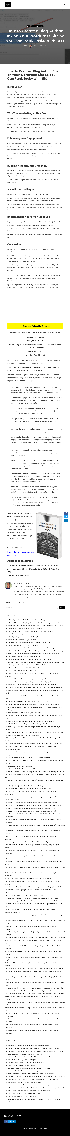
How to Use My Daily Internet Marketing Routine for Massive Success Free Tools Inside (32, 654)
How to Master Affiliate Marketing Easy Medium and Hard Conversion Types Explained (32, 623)
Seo (28, 23)
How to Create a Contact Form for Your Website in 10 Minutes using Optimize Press (31, 802)
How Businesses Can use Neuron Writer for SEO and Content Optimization (28, 758)
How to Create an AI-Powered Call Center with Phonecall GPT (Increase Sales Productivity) (33, 805)
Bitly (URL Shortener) (35, 341)
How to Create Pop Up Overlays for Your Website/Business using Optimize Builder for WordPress (35, 901)
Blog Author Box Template (35, 337)
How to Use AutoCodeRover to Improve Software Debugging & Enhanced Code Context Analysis (35, 651)
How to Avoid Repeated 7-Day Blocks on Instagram (20, 634)
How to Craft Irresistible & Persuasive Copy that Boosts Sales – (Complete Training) (31, 808)
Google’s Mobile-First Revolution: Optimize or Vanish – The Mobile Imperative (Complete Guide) (35, 937)
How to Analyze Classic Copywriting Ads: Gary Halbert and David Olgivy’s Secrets (30, 682)
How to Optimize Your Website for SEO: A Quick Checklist (22, 668)
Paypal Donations (34, 351)
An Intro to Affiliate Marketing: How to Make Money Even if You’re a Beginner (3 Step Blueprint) (34, 732)
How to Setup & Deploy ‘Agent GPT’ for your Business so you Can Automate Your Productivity (34, 988)
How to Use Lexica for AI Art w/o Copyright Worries (20, 640)
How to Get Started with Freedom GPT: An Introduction (22, 735)
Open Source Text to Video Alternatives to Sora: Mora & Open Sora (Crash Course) (30, 811)
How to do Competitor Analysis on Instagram (19, 766)
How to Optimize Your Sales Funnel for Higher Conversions (23, 713)
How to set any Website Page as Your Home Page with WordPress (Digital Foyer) (30, 842)
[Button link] (35, 326)
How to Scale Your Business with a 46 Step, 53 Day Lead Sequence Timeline (28, 788)
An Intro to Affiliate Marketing (19, 575)
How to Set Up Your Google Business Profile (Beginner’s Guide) (24, 895)
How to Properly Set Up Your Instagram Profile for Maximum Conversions (27, 642)
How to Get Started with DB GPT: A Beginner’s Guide (21, 670)
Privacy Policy (43, 1128)
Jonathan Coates (22, 583)
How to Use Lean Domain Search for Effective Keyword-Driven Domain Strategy (29, 648)
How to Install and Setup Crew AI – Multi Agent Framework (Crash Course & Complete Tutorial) (34, 772)
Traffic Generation (37, 23)
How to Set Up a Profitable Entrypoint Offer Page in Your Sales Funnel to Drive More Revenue (33, 687)
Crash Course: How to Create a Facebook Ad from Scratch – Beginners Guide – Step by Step (33, 743)
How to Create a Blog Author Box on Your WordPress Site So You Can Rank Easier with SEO (35, 35)
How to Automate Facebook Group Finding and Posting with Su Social (27, 701)
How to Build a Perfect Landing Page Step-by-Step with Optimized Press (27, 724)
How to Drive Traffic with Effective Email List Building (21, 645)
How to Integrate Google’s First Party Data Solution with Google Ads (26, 786)
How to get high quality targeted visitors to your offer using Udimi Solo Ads (33, 565)
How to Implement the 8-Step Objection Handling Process (23, 656)
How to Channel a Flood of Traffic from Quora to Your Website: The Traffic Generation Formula (34, 968)
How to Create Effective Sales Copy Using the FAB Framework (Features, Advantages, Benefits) (34, 662)
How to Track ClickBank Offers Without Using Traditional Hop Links (26, 679)
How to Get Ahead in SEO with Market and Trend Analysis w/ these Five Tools (29, 631)
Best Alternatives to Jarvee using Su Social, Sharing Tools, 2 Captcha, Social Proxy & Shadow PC (35, 993)
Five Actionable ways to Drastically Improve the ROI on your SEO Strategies (28, 878)
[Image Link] (49, 535)
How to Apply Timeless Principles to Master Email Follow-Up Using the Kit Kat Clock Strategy (34, 625)
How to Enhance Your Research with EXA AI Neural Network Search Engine (28, 659)
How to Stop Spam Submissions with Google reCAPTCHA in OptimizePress (28, 665)
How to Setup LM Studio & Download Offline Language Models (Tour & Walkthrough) (31, 898)
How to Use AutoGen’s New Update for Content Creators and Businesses (27, 769)
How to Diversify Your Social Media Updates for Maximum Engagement (27, 620)
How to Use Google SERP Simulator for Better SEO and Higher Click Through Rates (30, 684)
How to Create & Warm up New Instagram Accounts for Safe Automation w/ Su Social (32, 704)
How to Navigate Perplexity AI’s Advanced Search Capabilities (24, 628)
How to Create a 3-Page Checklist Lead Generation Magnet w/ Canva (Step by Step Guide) (33, 887)
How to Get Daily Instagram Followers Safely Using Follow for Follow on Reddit (29, 721)
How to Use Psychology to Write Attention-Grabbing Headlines (24, 637)
